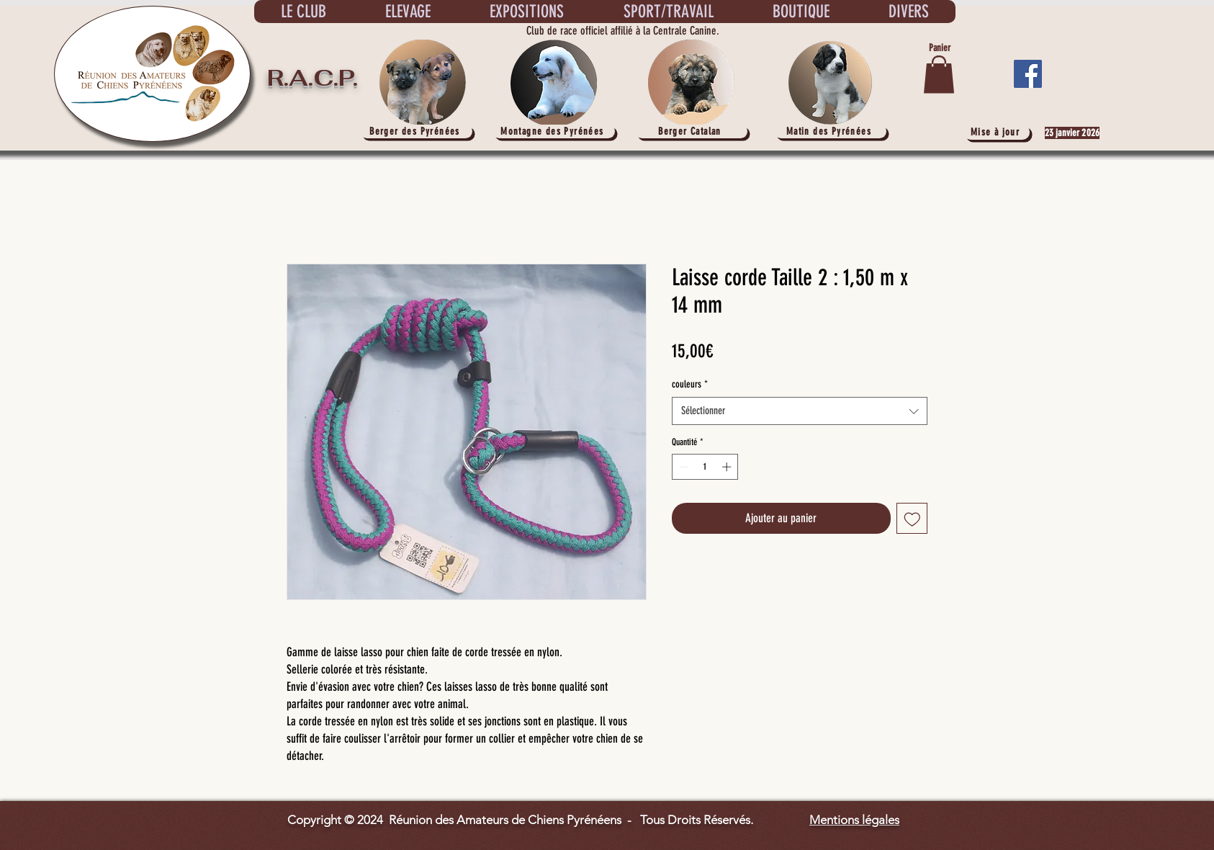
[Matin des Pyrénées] (830, 131)
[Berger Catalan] (691, 131)
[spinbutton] (705, 467)
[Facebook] (1028, 74)
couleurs (690, 384)
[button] (939, 74)
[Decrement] (682, 467)
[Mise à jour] (996, 132)
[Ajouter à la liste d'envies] (912, 518)
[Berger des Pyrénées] (416, 131)
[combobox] (799, 411)
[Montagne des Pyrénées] (554, 131)
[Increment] (728, 467)
